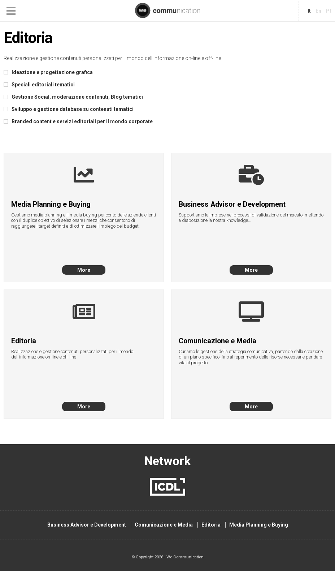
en (318, 11)
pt (328, 11)
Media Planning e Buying (258, 525)
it (309, 11)
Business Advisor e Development (86, 525)
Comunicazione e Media (164, 525)
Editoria (211, 525)
